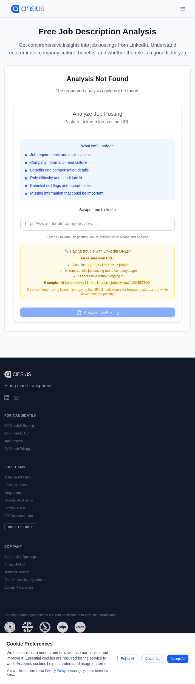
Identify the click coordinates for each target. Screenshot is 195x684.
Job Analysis (13, 441)
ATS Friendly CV (16, 433)
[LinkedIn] (6, 397)
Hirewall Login (14, 508)
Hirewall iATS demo (18, 500)
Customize (153, 659)
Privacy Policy (14, 564)
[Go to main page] (25, 8)
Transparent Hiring (18, 477)
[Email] (16, 397)
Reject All (128, 659)
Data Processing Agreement (24, 580)
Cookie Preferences (18, 587)
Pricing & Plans (15, 485)
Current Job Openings (20, 557)
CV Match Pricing (17, 449)
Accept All (178, 659)
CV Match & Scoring (19, 426)
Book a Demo (21, 527)
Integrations (13, 493)
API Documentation (18, 516)
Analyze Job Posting (97, 312)
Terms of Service (16, 572)
